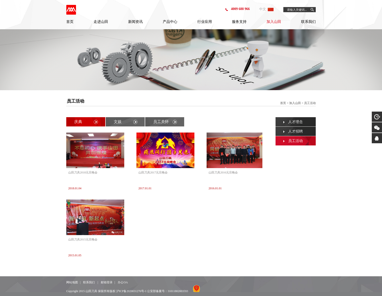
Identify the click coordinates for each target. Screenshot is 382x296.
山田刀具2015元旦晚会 (82, 239)
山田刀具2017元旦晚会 (153, 172)
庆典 (78, 122)
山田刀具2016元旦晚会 (223, 172)
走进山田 (101, 22)
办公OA (123, 282)
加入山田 (274, 22)
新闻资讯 (135, 22)
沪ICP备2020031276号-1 (131, 291)
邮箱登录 (107, 282)
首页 (70, 22)
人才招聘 (295, 131)
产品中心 (170, 22)
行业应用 (204, 22)
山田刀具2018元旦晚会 (82, 172)
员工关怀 (161, 122)
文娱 (118, 122)
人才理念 (295, 122)
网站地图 (72, 282)
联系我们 (308, 22)
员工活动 (295, 141)
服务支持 (239, 22)
